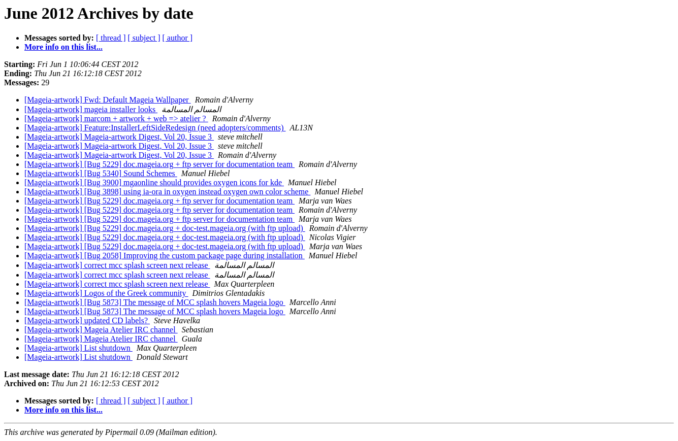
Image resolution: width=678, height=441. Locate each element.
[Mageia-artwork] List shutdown (78, 348)
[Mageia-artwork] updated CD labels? (87, 320)
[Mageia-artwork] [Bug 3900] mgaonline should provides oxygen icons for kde (154, 182)
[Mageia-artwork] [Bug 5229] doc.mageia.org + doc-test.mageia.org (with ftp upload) (164, 228)
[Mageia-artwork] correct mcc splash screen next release (117, 265)
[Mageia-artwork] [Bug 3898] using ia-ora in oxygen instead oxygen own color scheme (167, 191)
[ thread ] (111, 37)
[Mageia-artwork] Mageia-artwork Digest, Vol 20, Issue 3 (119, 136)
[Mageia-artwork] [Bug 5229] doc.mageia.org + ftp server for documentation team (159, 164)
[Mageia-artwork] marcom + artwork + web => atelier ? (116, 118)
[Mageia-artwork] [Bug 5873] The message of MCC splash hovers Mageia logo (154, 302)
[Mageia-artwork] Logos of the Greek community (106, 293)
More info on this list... (63, 47)
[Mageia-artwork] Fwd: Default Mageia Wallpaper (107, 99)
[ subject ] (144, 37)
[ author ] (178, 37)
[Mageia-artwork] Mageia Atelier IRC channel (101, 329)
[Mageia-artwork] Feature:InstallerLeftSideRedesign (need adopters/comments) (154, 127)
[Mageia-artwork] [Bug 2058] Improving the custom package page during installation (164, 255)
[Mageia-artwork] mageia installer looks (90, 109)
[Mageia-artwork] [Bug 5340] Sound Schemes (100, 173)
